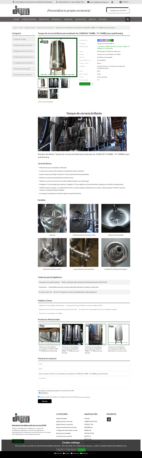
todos (20, 27)
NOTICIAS (102, 19)
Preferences (75, 453)
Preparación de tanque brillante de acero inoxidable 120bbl (84, 305)
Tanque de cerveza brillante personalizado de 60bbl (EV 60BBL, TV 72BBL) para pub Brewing (93, 350)
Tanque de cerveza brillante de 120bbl (50, 313)
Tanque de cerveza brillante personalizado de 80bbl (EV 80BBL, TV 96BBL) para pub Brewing (70, 350)
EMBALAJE (68, 19)
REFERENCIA (56, 19)
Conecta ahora (84, 84)
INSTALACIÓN (80, 19)
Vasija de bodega (29, 27)
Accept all (81, 450)
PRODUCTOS (44, 19)
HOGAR (16, 19)
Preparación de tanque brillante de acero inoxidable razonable (98, 309)
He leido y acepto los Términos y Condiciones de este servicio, (64, 397)
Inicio (15, 27)
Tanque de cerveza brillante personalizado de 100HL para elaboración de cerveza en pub (117, 349)
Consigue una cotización (118, 10)
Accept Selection (71, 450)
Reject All (60, 450)
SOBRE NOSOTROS (29, 19)
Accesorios (43, 393)
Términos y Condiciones (83, 397)
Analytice (66, 453)
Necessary (58, 453)
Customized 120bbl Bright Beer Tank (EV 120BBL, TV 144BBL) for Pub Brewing (113, 47)
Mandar (45, 401)
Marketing (84, 453)
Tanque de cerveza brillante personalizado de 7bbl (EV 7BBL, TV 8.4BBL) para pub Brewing (48, 349)
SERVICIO (92, 19)
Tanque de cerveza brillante (45, 27)
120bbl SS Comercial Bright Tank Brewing (51, 305)
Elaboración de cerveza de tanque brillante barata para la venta (58, 309)
